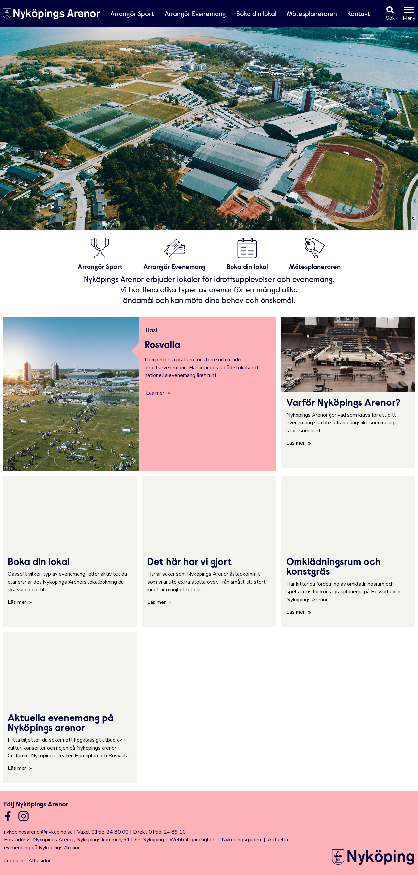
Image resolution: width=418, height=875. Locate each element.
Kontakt (358, 14)
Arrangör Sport (132, 14)
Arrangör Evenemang (195, 14)
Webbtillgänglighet (192, 839)
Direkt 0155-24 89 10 (159, 831)
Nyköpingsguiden (241, 839)
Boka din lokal (256, 14)
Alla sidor (39, 860)
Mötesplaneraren (312, 14)
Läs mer (155, 393)
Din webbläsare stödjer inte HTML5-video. (209, 125)
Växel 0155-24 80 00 (103, 831)
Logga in (13, 860)
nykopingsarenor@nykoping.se (38, 831)
